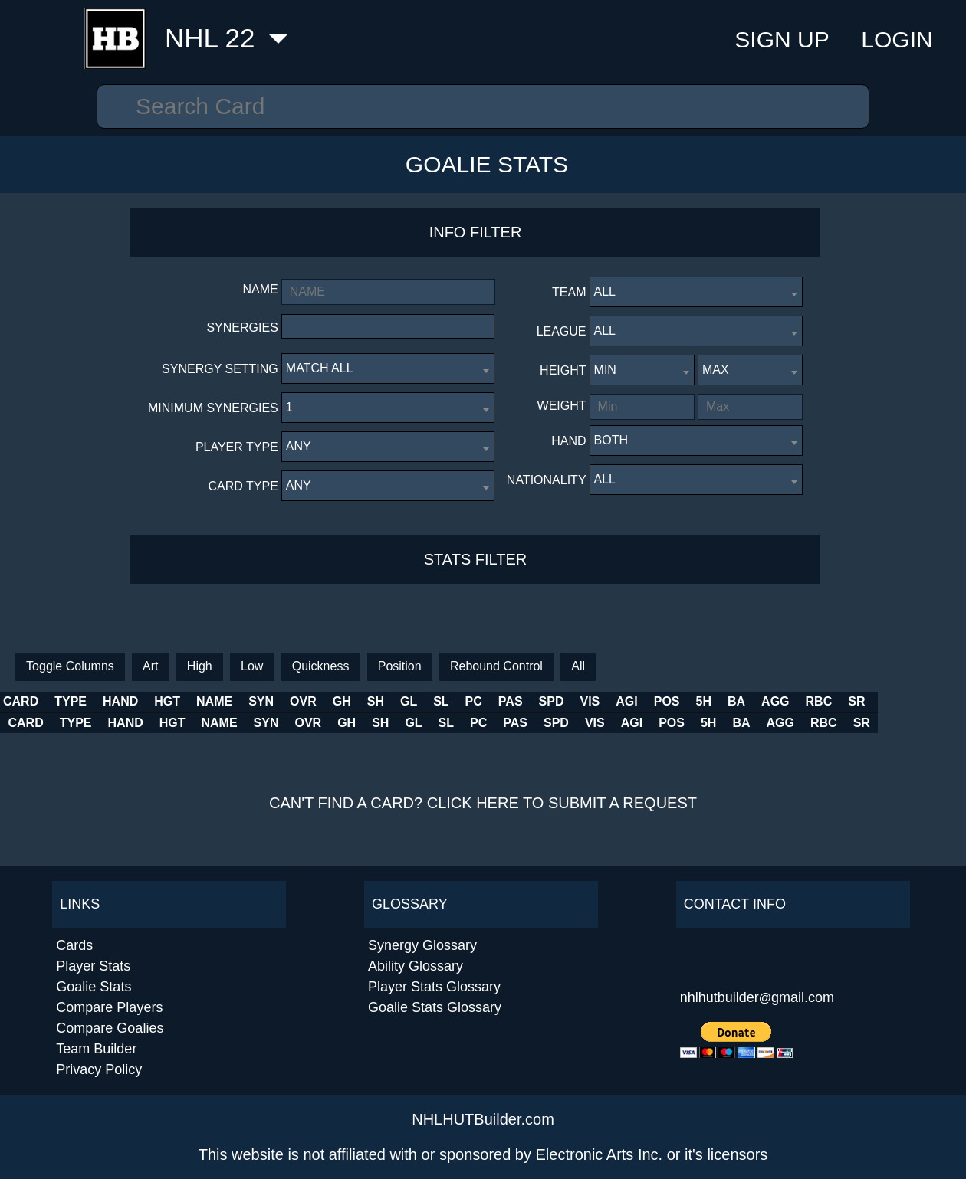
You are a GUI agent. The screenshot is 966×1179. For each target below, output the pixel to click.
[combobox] (388, 326)
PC (559, 701)
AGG (862, 701)
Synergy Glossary (422, 945)
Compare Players (109, 1007)
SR (943, 701)
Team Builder (96, 1048)
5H (789, 701)
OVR (388, 701)
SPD (637, 701)
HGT (168, 701)
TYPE (71, 701)
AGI (713, 701)
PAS (596, 701)
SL (526, 701)
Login (896, 39)
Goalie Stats (487, 164)
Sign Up (781, 39)
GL (493, 701)
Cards (74, 945)
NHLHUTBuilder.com (483, 1119)
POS (753, 701)
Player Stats (93, 966)
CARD (20, 701)
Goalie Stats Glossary (434, 1007)
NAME (240, 701)
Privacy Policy (99, 1069)
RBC (905, 701)
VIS (676, 701)
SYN (328, 701)
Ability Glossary (415, 966)
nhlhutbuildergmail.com (757, 997)
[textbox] (290, 325)
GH (427, 701)
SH (460, 701)
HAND (121, 701)
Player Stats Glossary (434, 986)
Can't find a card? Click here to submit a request (483, 802)
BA (823, 701)
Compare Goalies (109, 1028)
